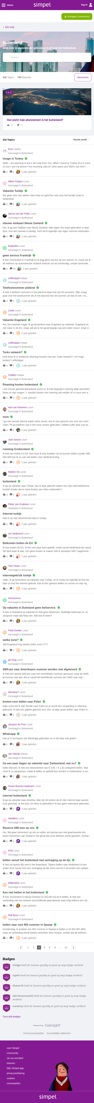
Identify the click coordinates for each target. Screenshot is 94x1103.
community (12, 1053)
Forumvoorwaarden (33, 1033)
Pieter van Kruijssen (18, 504)
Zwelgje (16, 965)
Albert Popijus (15, 181)
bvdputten (13, 246)
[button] (4, 17)
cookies (11, 1078)
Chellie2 (12, 375)
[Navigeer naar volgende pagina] (73, 947)
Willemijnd (13, 883)
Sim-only (9, 27)
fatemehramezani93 (22, 996)
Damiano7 (13, 692)
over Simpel (13, 1048)
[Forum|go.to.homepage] (17, 16)
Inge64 (16, 975)
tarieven (11, 1063)
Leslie (11, 310)
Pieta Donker (15, 630)
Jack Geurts (14, 439)
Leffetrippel (14, 278)
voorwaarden (13, 1083)
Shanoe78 (17, 985)
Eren (10, 149)
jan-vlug (12, 660)
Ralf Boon (13, 915)
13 (66, 947)
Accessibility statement (59, 1033)
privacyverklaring (15, 1073)
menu (7, 5)
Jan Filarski (14, 753)
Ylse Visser (14, 566)
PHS (10, 850)
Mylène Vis (14, 472)
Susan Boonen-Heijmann (21, 786)
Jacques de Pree (17, 724)
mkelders (13, 818)
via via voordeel (15, 1058)
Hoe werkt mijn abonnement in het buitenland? (35, 120)
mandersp (17, 1006)
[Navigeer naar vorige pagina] (21, 947)
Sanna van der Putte (19, 213)
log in (86, 5)
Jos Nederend (15, 533)
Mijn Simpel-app (15, 1068)
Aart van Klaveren (17, 407)
